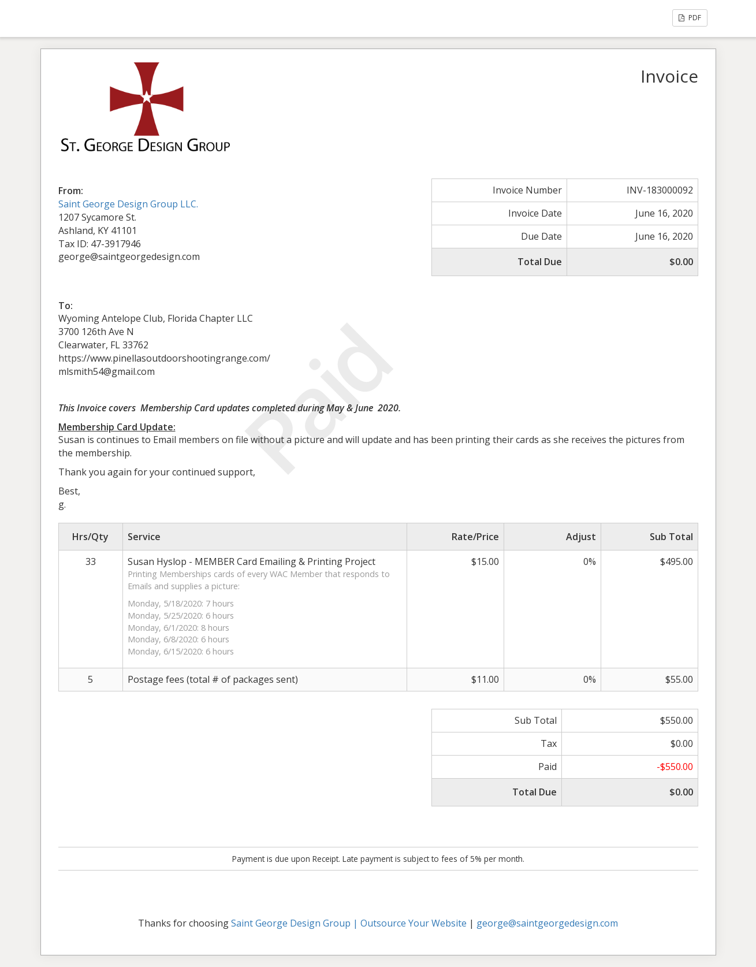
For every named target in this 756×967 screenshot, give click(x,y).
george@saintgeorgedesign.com (547, 923)
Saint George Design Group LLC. (128, 204)
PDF (690, 18)
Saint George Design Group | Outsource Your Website (349, 923)
